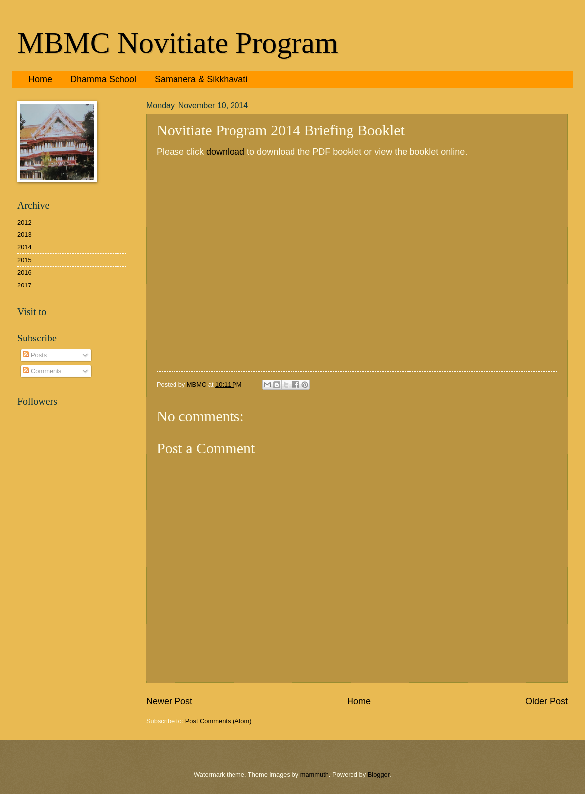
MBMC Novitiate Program (177, 42)
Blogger (379, 774)
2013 (24, 234)
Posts (35, 355)
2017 (24, 285)
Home (40, 79)
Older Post (547, 701)
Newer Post (169, 701)
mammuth (314, 774)
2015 (24, 260)
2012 (24, 222)
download (225, 152)
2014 (24, 247)
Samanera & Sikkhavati (201, 79)
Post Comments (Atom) (218, 721)
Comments (42, 371)
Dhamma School (103, 79)
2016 (24, 272)
